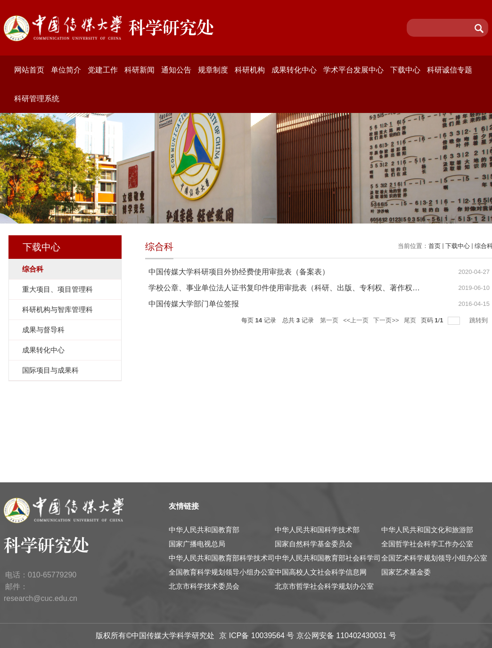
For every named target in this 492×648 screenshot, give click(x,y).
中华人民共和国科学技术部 (317, 530)
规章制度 (213, 70)
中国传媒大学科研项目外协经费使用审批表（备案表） (238, 272)
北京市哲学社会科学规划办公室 (324, 586)
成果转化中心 (294, 70)
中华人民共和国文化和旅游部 (427, 530)
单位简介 (66, 70)
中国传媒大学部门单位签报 (193, 304)
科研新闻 (139, 70)
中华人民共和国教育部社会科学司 (328, 558)
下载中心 (405, 70)
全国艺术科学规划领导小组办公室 (434, 558)
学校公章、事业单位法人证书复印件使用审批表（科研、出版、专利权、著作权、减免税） (299, 288)
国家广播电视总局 (197, 544)
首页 (434, 245)
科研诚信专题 (449, 70)
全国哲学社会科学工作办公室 (427, 544)
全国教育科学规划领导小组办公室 (222, 572)
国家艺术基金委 (406, 572)
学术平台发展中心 (353, 70)
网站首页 (29, 70)
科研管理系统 (36, 99)
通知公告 (176, 70)
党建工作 (103, 70)
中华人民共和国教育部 (204, 530)
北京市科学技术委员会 (204, 586)
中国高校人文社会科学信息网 (321, 572)
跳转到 (479, 320)
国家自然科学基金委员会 (314, 544)
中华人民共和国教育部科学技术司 (222, 558)
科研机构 (250, 70)
